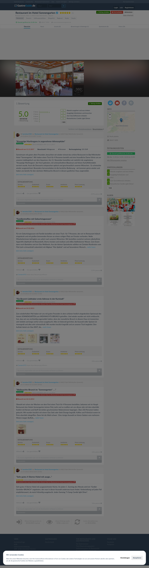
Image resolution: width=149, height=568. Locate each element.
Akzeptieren (137, 558)
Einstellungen (125, 558)
